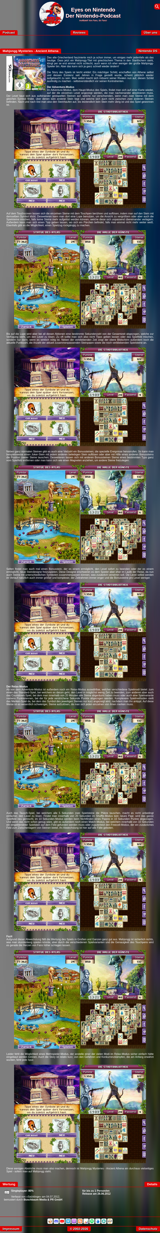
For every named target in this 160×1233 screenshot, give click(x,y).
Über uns (150, 32)
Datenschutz (148, 1229)
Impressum (11, 1229)
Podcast (9, 32)
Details (152, 1184)
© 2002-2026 (79, 1229)
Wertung (9, 1184)
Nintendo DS (148, 51)
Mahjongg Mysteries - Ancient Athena (30, 51)
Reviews (79, 32)
